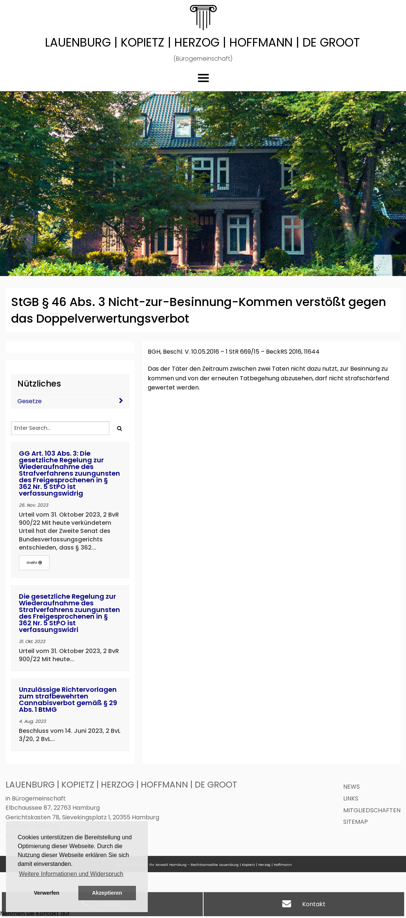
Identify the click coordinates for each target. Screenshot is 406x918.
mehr (34, 562)
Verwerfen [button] (46, 893)
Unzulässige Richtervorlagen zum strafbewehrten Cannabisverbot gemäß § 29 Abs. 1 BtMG (68, 699)
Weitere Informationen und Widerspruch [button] (71, 874)
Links (350, 798)
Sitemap (355, 821)
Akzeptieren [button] (107, 893)
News (351, 786)
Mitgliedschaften (371, 810)
